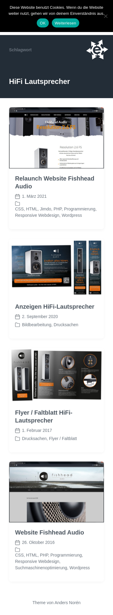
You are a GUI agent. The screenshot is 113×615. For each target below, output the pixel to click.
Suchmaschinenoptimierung (41, 580)
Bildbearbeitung (36, 337)
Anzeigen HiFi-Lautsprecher (54, 319)
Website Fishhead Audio (49, 545)
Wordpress (72, 215)
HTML (32, 209)
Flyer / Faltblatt (63, 451)
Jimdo (45, 209)
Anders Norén (67, 602)
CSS (19, 209)
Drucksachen (66, 337)
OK (43, 23)
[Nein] (105, 16)
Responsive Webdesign (37, 215)
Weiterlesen (65, 23)
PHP (58, 209)
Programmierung (79, 209)
